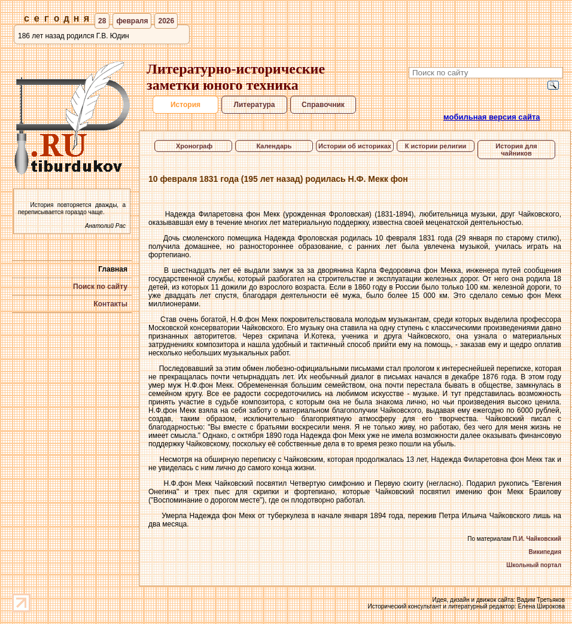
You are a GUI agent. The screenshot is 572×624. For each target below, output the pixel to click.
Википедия (545, 552)
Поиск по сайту (100, 286)
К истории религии (436, 146)
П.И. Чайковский (537, 538)
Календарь (273, 146)
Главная (112, 269)
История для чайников (516, 149)
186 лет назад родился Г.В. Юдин (73, 36)
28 (102, 21)
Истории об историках (354, 146)
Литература (254, 105)
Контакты (110, 304)
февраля (132, 21)
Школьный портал (533, 565)
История (185, 105)
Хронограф (193, 146)
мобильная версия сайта (491, 116)
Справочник (323, 105)
